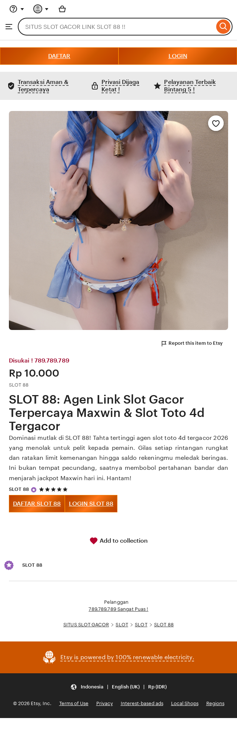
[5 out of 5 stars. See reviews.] (54, 489)
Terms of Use (74, 703)
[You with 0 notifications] (41, 9)
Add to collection (118, 540)
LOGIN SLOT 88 (91, 503)
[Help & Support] (16, 9)
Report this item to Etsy (191, 343)
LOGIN (177, 56)
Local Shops (184, 703)
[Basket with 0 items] (62, 9)
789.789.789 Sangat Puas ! (118, 609)
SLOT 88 (19, 489)
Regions (215, 703)
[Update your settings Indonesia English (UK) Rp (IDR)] (118, 687)
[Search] (223, 27)
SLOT (122, 624)
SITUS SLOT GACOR (86, 624)
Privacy (104, 703)
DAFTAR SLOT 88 (37, 503)
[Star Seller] (33, 489)
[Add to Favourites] (216, 123)
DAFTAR (59, 56)
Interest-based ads (142, 703)
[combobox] (116, 27)
